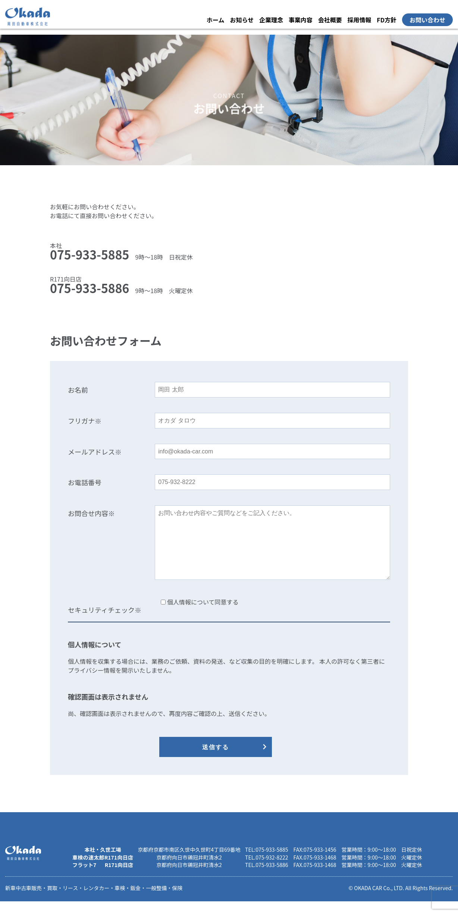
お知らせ (242, 19)
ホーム (216, 19)
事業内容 (301, 19)
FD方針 (386, 19)
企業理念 (271, 19)
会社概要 (330, 19)
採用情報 (359, 19)
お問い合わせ (427, 19)
